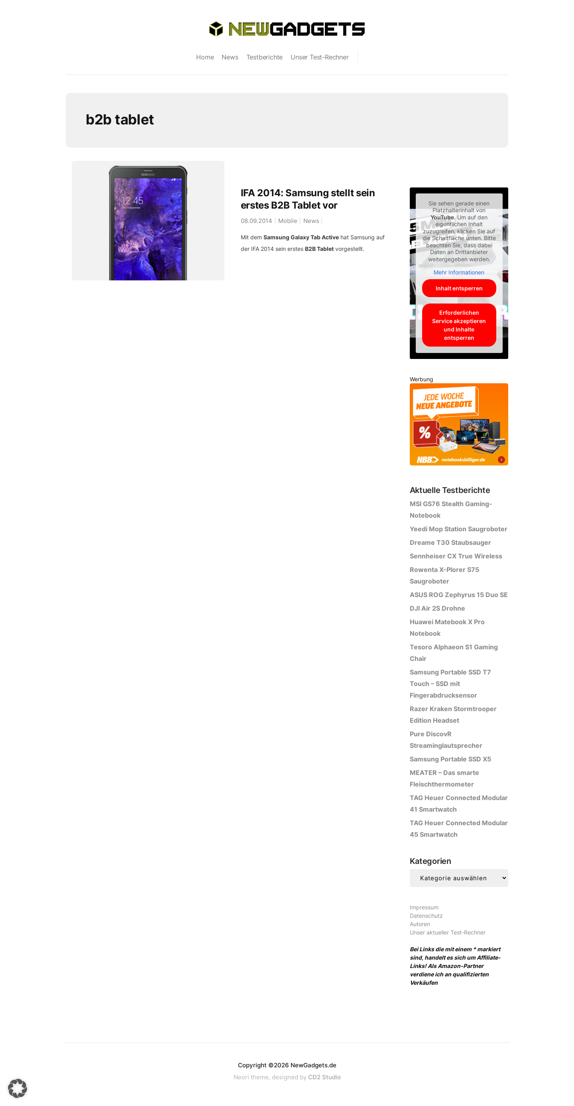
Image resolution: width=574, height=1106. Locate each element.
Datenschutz (426, 915)
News (230, 57)
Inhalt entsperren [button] (458, 288)
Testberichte (264, 57)
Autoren (420, 924)
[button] (17, 1088)
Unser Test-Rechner (319, 57)
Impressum (424, 907)
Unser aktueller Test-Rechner (448, 932)
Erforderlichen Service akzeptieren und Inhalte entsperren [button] (459, 325)
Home (205, 57)
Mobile (287, 221)
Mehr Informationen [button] (459, 272)
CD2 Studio (324, 1077)
